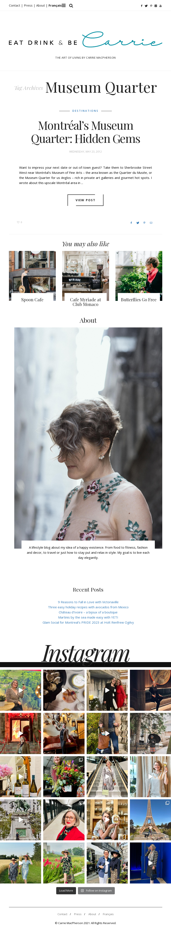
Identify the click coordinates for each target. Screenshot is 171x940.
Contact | (16, 5)
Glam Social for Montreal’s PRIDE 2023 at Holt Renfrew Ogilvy (88, 622)
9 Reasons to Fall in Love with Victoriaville (88, 602)
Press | (30, 5)
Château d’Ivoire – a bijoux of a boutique (88, 612)
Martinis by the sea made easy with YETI (88, 617)
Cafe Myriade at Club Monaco (85, 302)
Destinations (85, 111)
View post (85, 200)
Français (108, 914)
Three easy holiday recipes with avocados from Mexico (88, 607)
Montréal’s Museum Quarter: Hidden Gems (85, 132)
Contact (62, 914)
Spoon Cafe (32, 299)
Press (78, 914)
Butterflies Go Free (139, 299)
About (41, 5)
